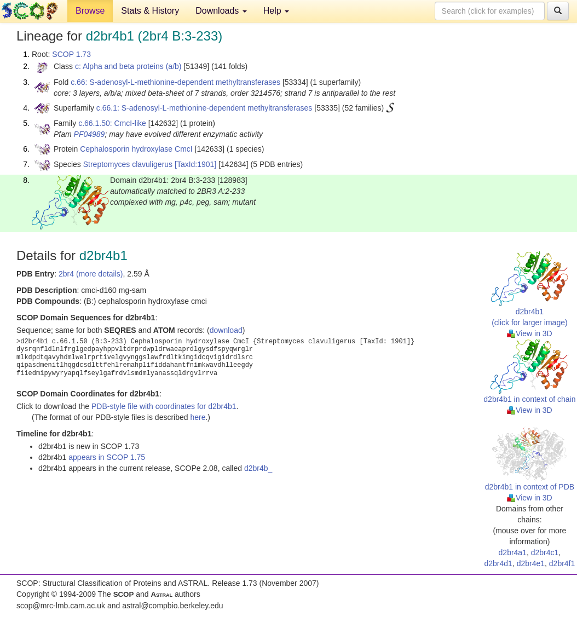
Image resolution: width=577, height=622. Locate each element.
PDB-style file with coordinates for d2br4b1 (163, 406)
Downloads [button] (221, 10)
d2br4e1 (531, 563)
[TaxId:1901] (195, 164)
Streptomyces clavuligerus (127, 164)
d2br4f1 (562, 563)
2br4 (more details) (91, 273)
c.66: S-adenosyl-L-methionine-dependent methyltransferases (175, 82)
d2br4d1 (498, 563)
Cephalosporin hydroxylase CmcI (136, 149)
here (197, 417)
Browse (90, 10)
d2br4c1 (545, 552)
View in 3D (529, 333)
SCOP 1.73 (71, 54)
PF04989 (89, 134)
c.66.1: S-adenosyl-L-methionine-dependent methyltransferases (204, 107)
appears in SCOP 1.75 (106, 457)
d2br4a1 (513, 552)
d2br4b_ (258, 468)
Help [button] (276, 10)
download (226, 330)
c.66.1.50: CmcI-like (112, 123)
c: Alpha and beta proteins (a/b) (128, 66)
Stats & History (150, 10)
